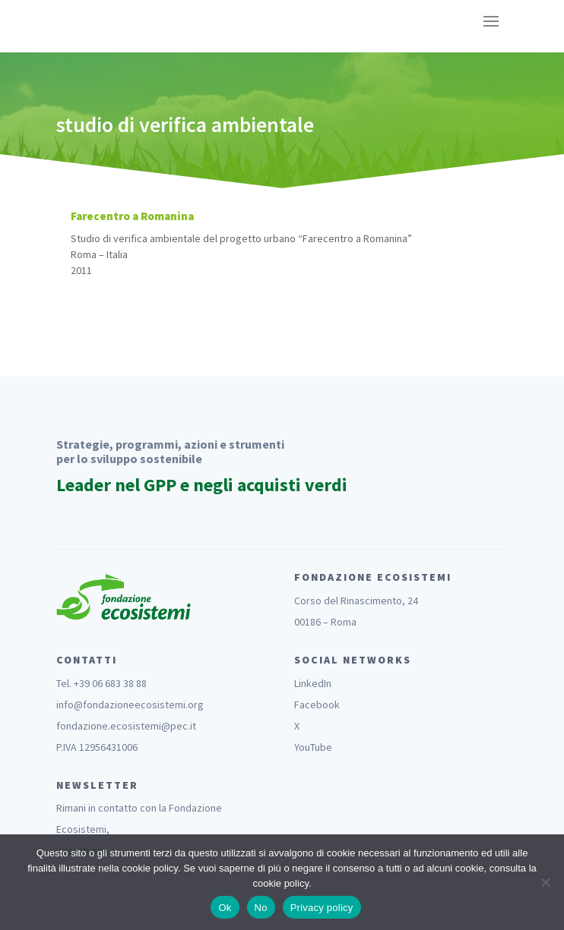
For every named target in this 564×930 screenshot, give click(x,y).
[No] (545, 882)
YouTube (313, 747)
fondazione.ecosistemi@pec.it (126, 726)
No (261, 907)
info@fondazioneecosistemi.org (130, 704)
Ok (224, 907)
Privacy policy (321, 907)
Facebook (317, 704)
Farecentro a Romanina (132, 216)
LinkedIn (312, 683)
